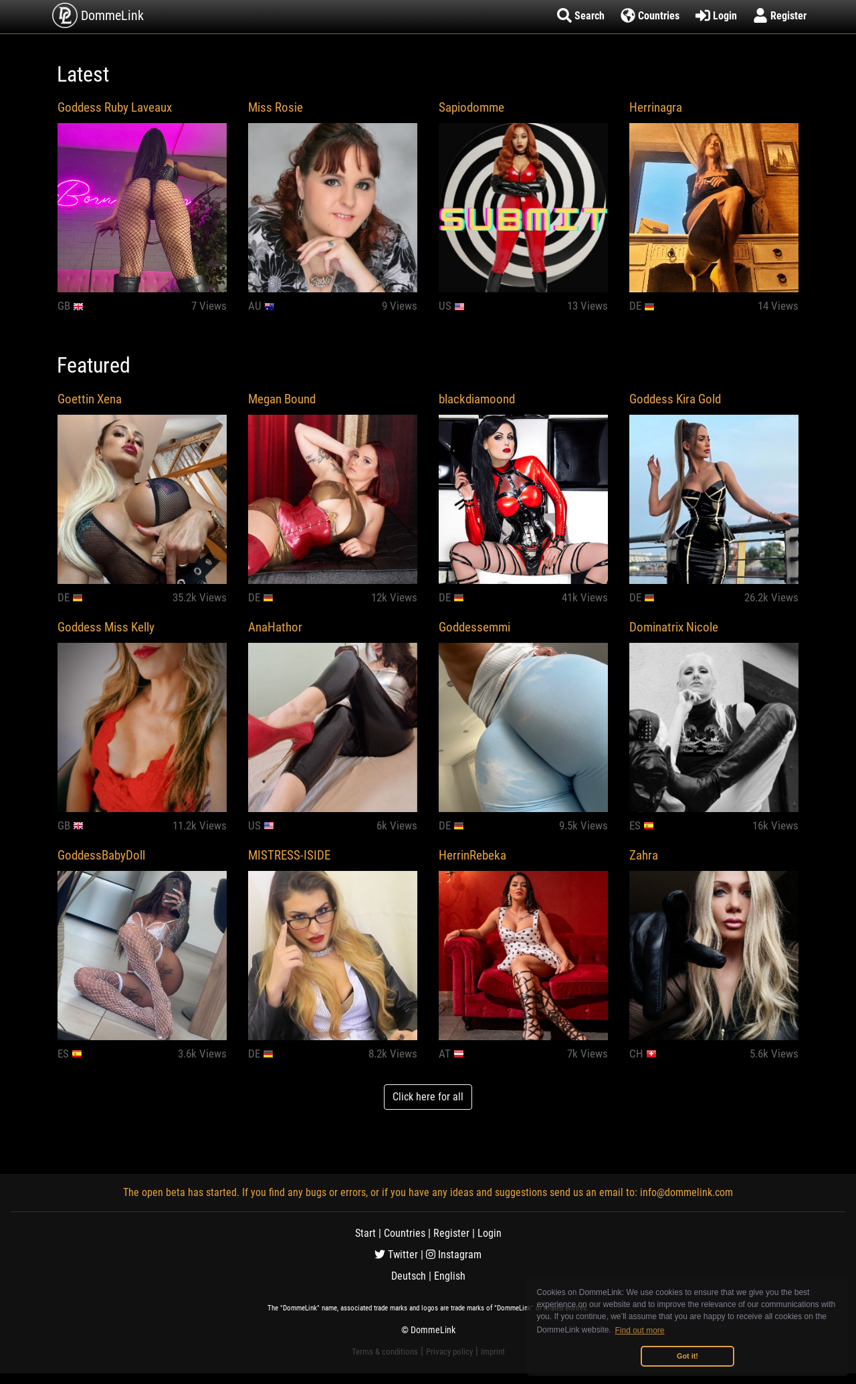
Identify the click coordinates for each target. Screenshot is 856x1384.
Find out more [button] (640, 1330)
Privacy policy (449, 1352)
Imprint (493, 1352)
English (449, 1276)
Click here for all (428, 1096)
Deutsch (408, 1276)
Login (489, 1233)
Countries (404, 1233)
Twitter (396, 1254)
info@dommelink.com (686, 1192)
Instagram (453, 1254)
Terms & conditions (385, 1352)
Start (365, 1233)
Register (451, 1233)
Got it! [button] (687, 1356)
